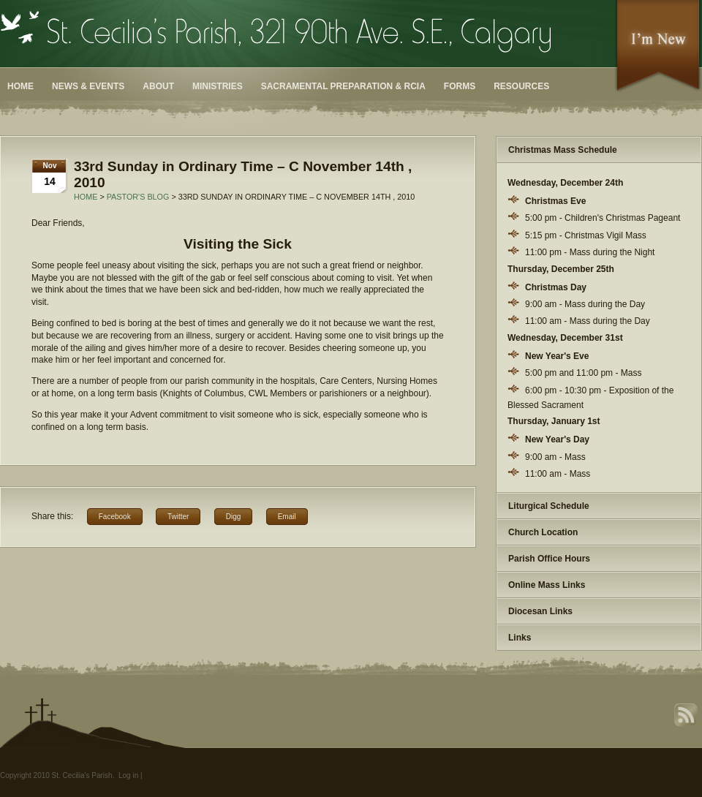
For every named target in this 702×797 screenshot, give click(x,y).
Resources (521, 86)
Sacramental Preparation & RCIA (343, 86)
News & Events (88, 86)
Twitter (178, 517)
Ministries (217, 86)
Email (287, 517)
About (158, 86)
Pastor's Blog (138, 196)
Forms (459, 86)
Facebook (115, 517)
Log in (128, 775)
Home (20, 86)
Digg (233, 517)
